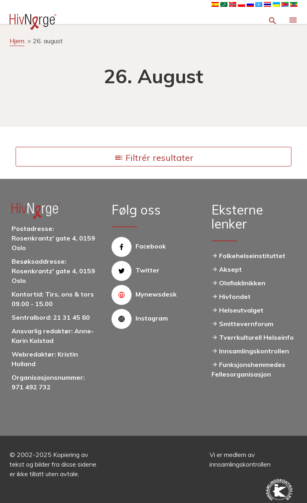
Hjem (17, 41)
